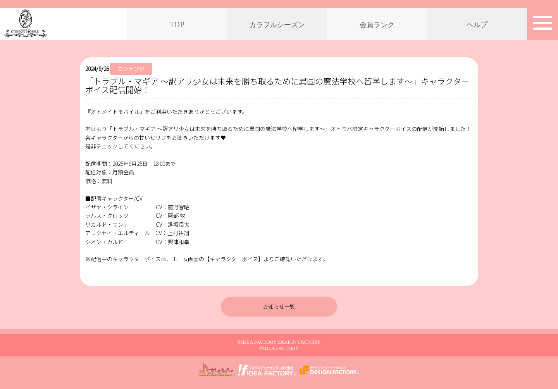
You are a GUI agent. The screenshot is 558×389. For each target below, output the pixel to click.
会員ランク (377, 24)
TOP (177, 24)
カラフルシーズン (277, 24)
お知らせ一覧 (279, 306)
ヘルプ (477, 24)
